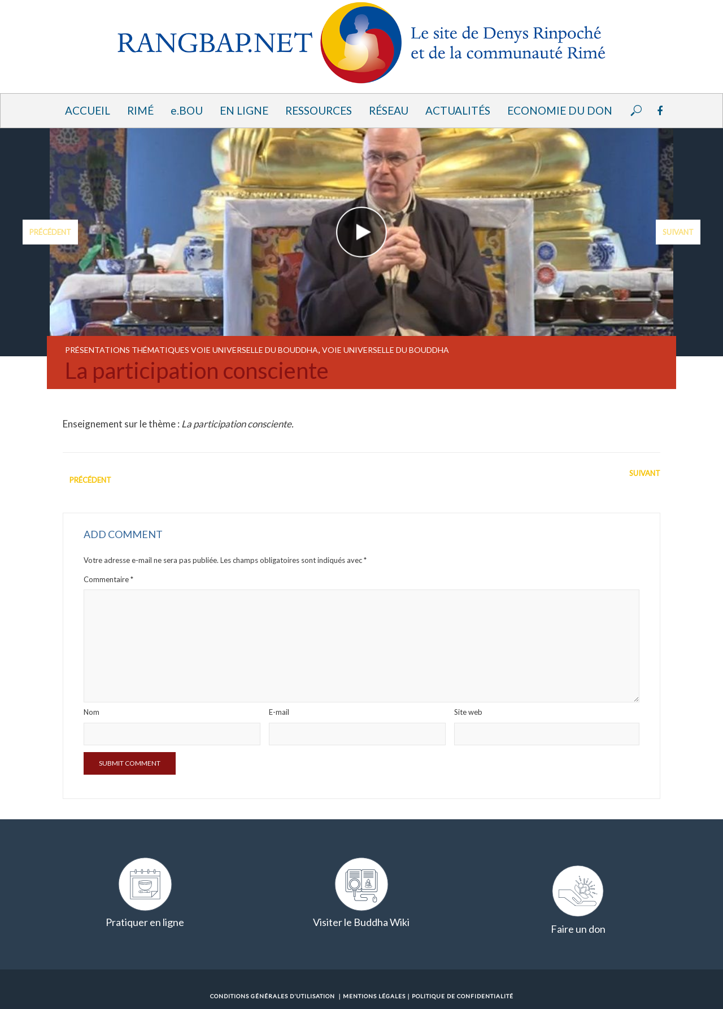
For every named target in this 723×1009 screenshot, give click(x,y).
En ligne (244, 110)
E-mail (279, 712)
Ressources (318, 110)
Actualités (457, 110)
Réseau (388, 110)
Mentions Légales (374, 996)
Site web (468, 712)
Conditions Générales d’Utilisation (272, 996)
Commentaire (108, 579)
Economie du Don (559, 110)
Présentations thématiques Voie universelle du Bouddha (191, 350)
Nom (91, 712)
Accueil (87, 110)
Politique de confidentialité (462, 996)
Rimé (140, 110)
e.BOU (187, 110)
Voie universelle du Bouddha (385, 350)
